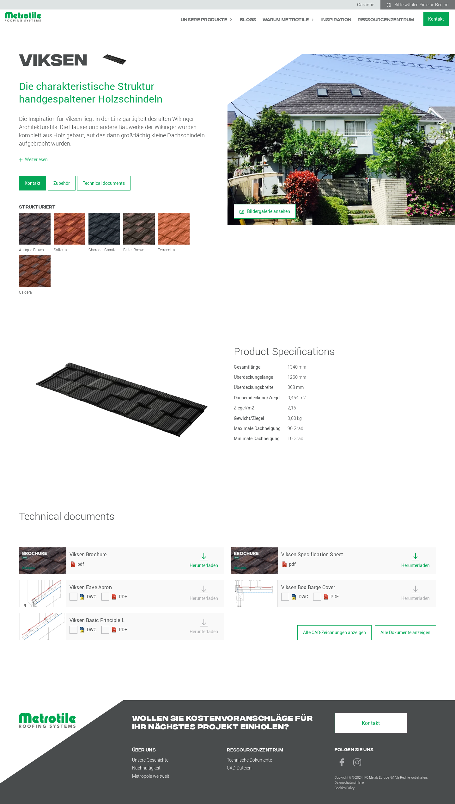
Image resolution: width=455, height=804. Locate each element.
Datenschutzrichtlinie (349, 783)
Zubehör (61, 183)
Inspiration (336, 19)
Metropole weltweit (150, 776)
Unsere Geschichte (150, 760)
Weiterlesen (36, 159)
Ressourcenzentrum (386, 19)
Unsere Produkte (204, 19)
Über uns (144, 749)
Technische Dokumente (249, 760)
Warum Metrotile (286, 19)
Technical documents (104, 183)
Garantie (365, 5)
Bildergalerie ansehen (265, 211)
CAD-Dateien (239, 768)
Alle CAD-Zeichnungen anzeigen (334, 632)
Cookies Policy (345, 788)
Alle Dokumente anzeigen (405, 632)
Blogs (248, 19)
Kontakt (436, 19)
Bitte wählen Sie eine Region (421, 5)
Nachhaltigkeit (146, 768)
